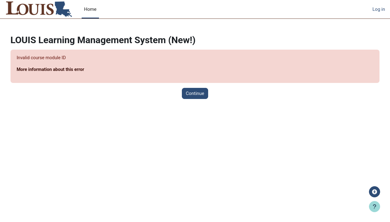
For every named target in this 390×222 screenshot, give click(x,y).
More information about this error (63, 70)
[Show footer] (374, 206)
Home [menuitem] (90, 9)
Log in (378, 9)
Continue (195, 94)
